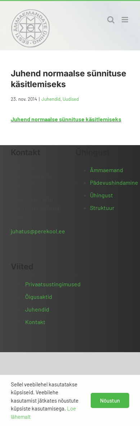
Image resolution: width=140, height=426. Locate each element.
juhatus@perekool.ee (38, 231)
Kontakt (35, 321)
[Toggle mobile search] (110, 19)
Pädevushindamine (114, 182)
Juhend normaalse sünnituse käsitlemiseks (66, 119)
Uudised (71, 99)
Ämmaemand (106, 169)
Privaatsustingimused (53, 284)
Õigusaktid (38, 296)
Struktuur (102, 207)
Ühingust (101, 195)
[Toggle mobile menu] (125, 19)
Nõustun (110, 400)
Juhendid (50, 99)
